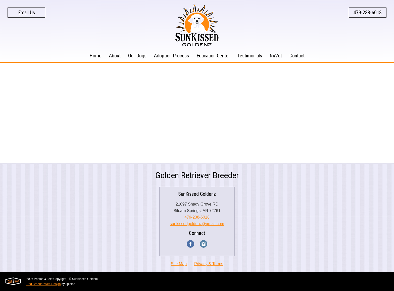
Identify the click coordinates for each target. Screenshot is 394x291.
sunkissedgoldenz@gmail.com (197, 224)
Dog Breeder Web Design (43, 284)
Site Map (179, 264)
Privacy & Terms (208, 264)
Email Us (26, 13)
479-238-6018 (368, 13)
